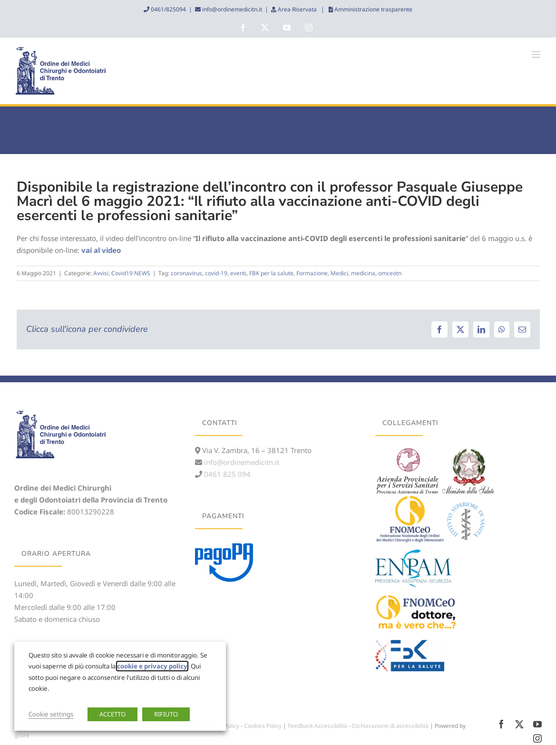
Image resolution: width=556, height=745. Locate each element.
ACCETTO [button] (112, 714)
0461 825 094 (226, 474)
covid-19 (216, 273)
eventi (238, 273)
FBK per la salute (271, 273)
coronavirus (186, 273)
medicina (363, 273)
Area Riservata (297, 9)
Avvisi (100, 273)
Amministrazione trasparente (372, 9)
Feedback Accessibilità (317, 726)
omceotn (389, 273)
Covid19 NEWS (130, 273)
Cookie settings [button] (51, 714)
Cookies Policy (263, 726)
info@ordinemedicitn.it (231, 9)
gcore (21, 735)
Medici (339, 273)
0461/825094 (167, 9)
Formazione (312, 273)
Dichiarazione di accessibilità (390, 726)
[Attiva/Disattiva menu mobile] (537, 54)
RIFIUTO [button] (166, 714)
